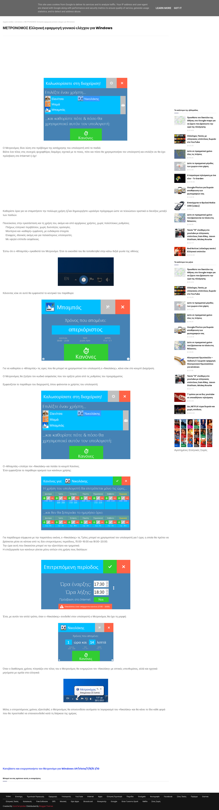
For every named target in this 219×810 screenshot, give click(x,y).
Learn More (163, 8)
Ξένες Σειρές (156, 801)
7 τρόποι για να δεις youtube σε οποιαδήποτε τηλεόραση (200, 396)
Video (8, 796)
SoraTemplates (19, 806)
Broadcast (88, 801)
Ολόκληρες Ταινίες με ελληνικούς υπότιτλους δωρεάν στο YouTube (201, 139)
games (205, 796)
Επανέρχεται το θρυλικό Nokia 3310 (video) (201, 204)
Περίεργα (194, 796)
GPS (53, 801)
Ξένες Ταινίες (181, 796)
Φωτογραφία (155, 796)
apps (100, 796)
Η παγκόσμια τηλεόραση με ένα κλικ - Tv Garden (201, 177)
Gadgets (142, 796)
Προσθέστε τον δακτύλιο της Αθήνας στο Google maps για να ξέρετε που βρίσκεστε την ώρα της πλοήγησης (201, 122)
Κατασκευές (27, 801)
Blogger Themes (46, 806)
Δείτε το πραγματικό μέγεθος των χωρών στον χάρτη (200, 165)
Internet (90, 796)
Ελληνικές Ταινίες (12, 801)
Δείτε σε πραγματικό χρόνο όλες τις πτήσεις (199, 153)
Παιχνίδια (130, 796)
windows (19, 22)
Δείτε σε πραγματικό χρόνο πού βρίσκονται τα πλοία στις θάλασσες (200, 217)
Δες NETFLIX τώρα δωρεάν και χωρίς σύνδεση (201, 408)
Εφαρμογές (53, 796)
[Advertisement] (86, 58)
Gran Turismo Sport (130, 801)
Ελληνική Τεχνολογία (114, 796)
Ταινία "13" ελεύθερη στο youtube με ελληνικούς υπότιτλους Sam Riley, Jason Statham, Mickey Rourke (201, 235)
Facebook (168, 796)
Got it (178, 8)
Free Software (42, 801)
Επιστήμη (18, 796)
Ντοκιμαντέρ (101, 801)
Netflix (145, 801)
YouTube (79, 796)
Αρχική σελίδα (8, 22)
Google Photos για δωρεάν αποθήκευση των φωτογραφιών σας (200, 190)
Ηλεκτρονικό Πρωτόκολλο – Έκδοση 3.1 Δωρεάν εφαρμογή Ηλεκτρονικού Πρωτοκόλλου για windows (201, 362)
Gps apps (75, 801)
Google (114, 801)
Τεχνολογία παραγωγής (35, 796)
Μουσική (63, 801)
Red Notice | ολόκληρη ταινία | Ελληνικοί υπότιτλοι (201, 250)
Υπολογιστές (66, 796)
